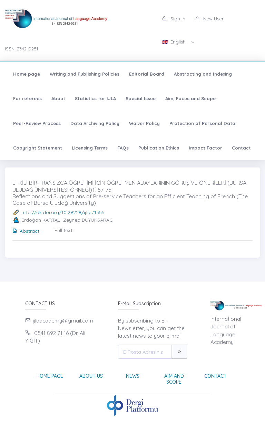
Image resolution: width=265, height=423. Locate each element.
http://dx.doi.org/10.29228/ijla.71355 (63, 212)
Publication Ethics (158, 148)
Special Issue (141, 98)
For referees (27, 98)
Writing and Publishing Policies (84, 74)
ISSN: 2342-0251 (21, 48)
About (58, 98)
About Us (91, 376)
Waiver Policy (144, 123)
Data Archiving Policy (94, 123)
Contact (241, 148)
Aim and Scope (174, 379)
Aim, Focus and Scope (190, 98)
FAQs (123, 148)
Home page (26, 74)
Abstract (25, 231)
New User (209, 18)
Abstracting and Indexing (203, 74)
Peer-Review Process (37, 123)
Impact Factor (205, 148)
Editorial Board (146, 74)
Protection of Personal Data (202, 123)
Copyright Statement (37, 148)
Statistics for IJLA (95, 98)
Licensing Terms (90, 148)
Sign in (173, 18)
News (132, 376)
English (174, 42)
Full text (63, 230)
